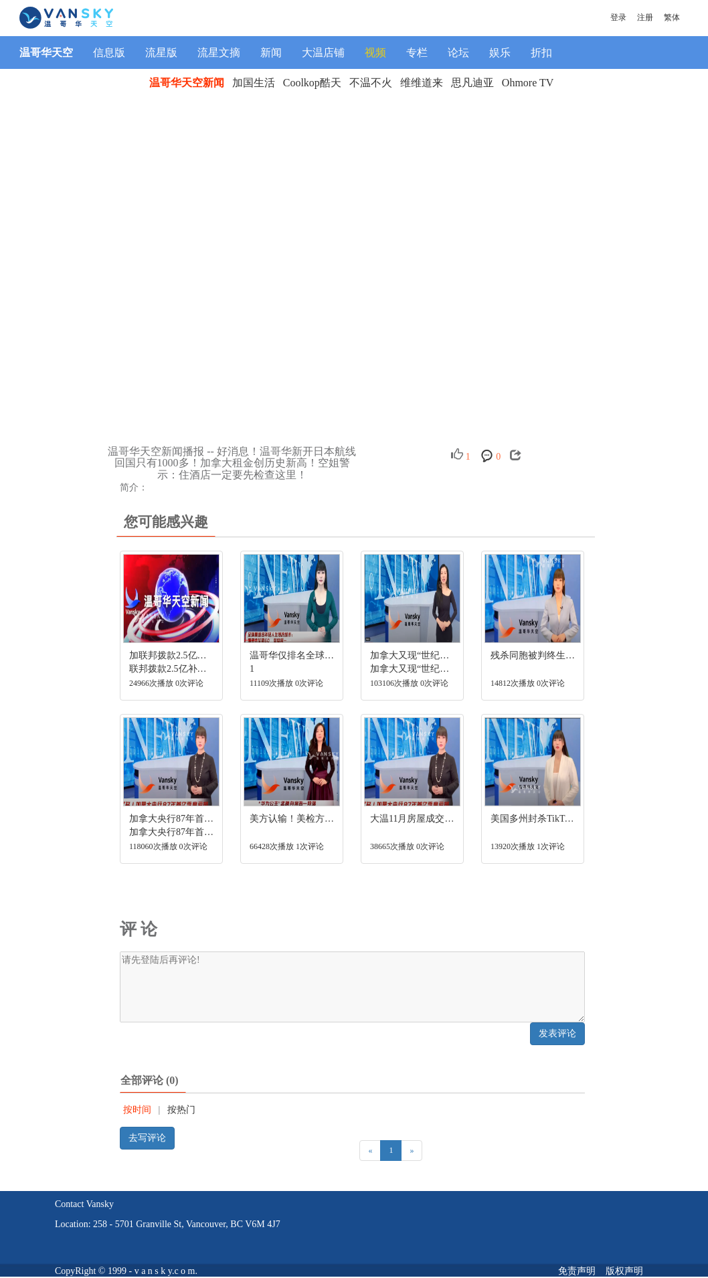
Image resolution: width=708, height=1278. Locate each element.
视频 (375, 52)
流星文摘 (218, 52)
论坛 (458, 52)
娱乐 (500, 52)
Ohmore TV (527, 82)
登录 (618, 17)
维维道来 (421, 82)
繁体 (672, 17)
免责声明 (577, 1271)
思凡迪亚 (472, 82)
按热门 (181, 1110)
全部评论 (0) (149, 1080)
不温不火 (370, 82)
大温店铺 (323, 52)
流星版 (161, 52)
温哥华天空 (46, 52)
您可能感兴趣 (166, 522)
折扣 (541, 52)
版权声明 (624, 1271)
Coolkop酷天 (312, 82)
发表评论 (557, 1033)
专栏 (417, 52)
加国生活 (253, 82)
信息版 (109, 52)
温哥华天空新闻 (186, 82)
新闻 (271, 52)
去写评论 (147, 1138)
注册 (645, 17)
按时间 (137, 1110)
